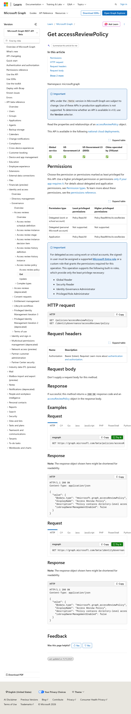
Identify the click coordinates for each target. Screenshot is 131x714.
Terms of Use (10, 704)
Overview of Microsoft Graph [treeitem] (20, 46)
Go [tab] (69, 425)
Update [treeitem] (23, 278)
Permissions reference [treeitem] (17, 69)
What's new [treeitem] (12, 51)
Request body (57, 70)
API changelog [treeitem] (13, 55)
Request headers (58, 66)
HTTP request (56, 62)
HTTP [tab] (52, 425)
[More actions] (124, 24)
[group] (87, 443)
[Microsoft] (6, 4)
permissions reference (83, 192)
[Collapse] (36, 24)
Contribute (57, 699)
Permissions (56, 57)
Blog (44, 699)
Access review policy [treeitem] (29, 269)
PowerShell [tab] (113, 425)
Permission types (76, 188)
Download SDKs (91, 13)
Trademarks (26, 704)
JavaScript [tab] (89, 425)
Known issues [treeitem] (13, 92)
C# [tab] (61, 425)
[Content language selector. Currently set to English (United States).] (18, 692)
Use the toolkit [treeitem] (13, 83)
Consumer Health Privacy (92, 699)
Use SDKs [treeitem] (11, 79)
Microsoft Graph (64, 24)
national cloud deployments (103, 131)
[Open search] (116, 4)
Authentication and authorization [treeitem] (22, 65)
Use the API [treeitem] (12, 74)
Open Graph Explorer (114, 13)
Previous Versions (29, 699)
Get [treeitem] (21, 274)
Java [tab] (77, 425)
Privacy (70, 699)
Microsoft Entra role (104, 259)
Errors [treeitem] (9, 97)
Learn (50, 24)
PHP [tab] (101, 425)
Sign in (123, 4)
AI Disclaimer (10, 699)
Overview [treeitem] (13, 106)
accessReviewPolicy (107, 124)
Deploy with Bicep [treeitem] (15, 88)
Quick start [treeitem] (11, 60)
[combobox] (22, 32)
